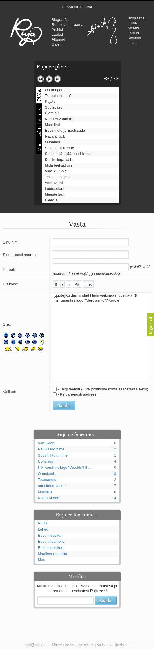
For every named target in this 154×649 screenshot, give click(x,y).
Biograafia (60, 19)
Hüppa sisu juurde (77, 7)
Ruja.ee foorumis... (77, 434)
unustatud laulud (52, 486)
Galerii (57, 44)
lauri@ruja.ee (35, 645)
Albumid (58, 39)
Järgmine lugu (57, 79)
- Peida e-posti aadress (77, 394)
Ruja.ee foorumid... (77, 515)
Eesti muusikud (51, 547)
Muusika (45, 492)
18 (114, 473)
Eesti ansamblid (51, 541)
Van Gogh (46, 443)
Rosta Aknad (48, 498)
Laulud (57, 34)
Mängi (49, 79)
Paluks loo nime (51, 449)
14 (114, 498)
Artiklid (57, 29)
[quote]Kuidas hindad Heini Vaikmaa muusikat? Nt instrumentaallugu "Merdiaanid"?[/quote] (102, 336)
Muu (41, 560)
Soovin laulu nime (53, 455)
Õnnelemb (46, 473)
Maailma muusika (52, 553)
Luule (132, 23)
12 (114, 449)
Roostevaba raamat (68, 24)
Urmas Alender (102, 30)
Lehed (43, 529)
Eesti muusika (49, 535)
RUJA (26, 32)
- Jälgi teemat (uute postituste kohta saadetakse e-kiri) (103, 389)
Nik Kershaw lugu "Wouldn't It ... (65, 467)
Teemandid (47, 479)
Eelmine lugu (40, 79)
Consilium (46, 461)
